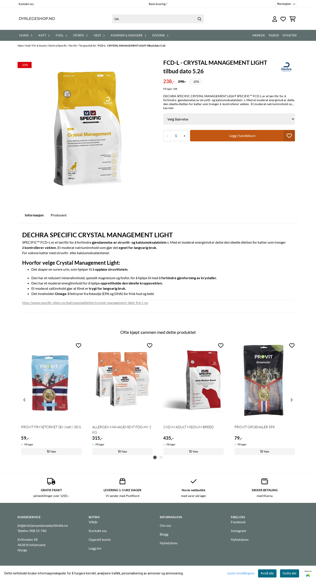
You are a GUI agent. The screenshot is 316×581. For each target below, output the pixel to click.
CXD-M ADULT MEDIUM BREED (188, 427)
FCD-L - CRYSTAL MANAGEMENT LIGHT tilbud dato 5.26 (131, 45)
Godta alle (289, 573)
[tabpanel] (51, 398)
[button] (289, 135)
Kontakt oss (26, 4)
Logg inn (95, 548)
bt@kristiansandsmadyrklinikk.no (43, 525)
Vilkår (93, 522)
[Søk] (158, 18)
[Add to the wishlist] (78, 345)
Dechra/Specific (57, 45)
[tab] (155, 457)
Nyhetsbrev (169, 543)
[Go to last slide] (24, 399)
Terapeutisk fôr (88, 45)
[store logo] (37, 18)
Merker (258, 35)
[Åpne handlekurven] (292, 18)
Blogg (164, 534)
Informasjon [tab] (34, 215)
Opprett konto (100, 539)
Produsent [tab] (59, 215)
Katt (28, 45)
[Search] (199, 18)
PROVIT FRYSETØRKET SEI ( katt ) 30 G (51, 427)
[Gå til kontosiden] (275, 18)
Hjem (21, 45)
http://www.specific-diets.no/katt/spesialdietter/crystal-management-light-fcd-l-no (85, 302)
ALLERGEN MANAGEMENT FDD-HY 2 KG (121, 429)
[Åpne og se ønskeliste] (283, 18)
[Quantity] (176, 135)
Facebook (238, 522)
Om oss (165, 525)
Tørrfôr (73, 45)
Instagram (238, 531)
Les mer (168, 108)
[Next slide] (291, 399)
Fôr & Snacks (39, 45)
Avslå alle (267, 573)
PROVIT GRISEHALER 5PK (254, 427)
